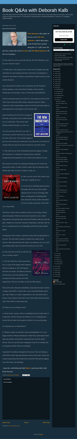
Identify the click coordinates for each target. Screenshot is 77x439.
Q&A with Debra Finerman (62, 161)
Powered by (64, 44)
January (58, 263)
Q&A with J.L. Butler (60, 234)
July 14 (57, 194)
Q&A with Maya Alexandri (62, 139)
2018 (56, 87)
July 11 (57, 206)
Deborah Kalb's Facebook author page (63, 57)
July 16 (57, 183)
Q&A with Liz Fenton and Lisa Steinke (64, 145)
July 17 (57, 179)
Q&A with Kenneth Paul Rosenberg (64, 153)
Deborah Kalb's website (60, 55)
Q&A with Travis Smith (61, 218)
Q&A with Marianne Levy (61, 190)
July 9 (57, 220)
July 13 (57, 198)
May (57, 255)
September (59, 95)
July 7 (57, 228)
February (58, 261)
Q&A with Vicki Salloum (61, 192)
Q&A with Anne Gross (61, 117)
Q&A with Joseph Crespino (62, 129)
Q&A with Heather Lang (61, 103)
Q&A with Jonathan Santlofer (62, 208)
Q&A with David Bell (60, 212)
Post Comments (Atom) (14, 425)
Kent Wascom (33, 34)
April (57, 257)
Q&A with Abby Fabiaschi (62, 200)
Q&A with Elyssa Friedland (62, 238)
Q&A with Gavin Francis (61, 186)
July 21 (57, 163)
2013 (56, 274)
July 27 (57, 127)
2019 (56, 85)
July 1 (57, 251)
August (58, 97)
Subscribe (63, 39)
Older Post (46, 422)
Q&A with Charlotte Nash (61, 107)
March (57, 259)
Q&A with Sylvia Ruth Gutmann (63, 249)
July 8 (57, 224)
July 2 (57, 247)
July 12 (57, 202)
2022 (56, 79)
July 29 (57, 115)
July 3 (57, 242)
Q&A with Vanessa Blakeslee (62, 173)
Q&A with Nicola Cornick (61, 165)
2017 (56, 266)
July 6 (57, 232)
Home (26, 422)
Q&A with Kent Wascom (61, 204)
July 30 (57, 109)
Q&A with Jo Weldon (60, 101)
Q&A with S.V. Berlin (60, 230)
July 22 (57, 155)
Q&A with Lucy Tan (60, 210)
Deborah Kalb (58, 281)
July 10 (57, 214)
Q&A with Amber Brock (61, 245)
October (58, 93)
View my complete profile (59, 284)
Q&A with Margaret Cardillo (62, 123)
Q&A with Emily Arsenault (62, 137)
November (58, 91)
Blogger (41, 434)
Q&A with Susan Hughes (61, 143)
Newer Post (6, 422)
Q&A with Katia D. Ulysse (62, 222)
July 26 (57, 135)
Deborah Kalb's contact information (63, 53)
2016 (56, 268)
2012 (56, 276)
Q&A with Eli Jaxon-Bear (61, 119)
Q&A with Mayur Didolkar (62, 159)
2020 (56, 83)
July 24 (57, 147)
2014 (56, 272)
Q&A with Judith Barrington (62, 149)
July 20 (57, 167)
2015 (56, 270)
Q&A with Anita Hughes (61, 125)
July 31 (57, 105)
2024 (56, 75)
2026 (56, 71)
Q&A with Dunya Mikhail (61, 181)
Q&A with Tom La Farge (61, 113)
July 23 (57, 151)
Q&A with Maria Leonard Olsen (63, 226)
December (58, 89)
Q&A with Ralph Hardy (61, 169)
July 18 (57, 175)
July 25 (57, 141)
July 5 (57, 236)
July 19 (57, 171)
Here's (28, 368)
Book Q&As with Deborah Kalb (35, 10)
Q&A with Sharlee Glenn (61, 111)
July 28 (57, 121)
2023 (56, 77)
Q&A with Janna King (61, 216)
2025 (56, 73)
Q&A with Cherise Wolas (61, 177)
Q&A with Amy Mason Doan (62, 240)
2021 (56, 81)
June (57, 253)
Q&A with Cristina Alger (61, 157)
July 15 (57, 188)
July (57, 99)
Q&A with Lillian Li (60, 196)
